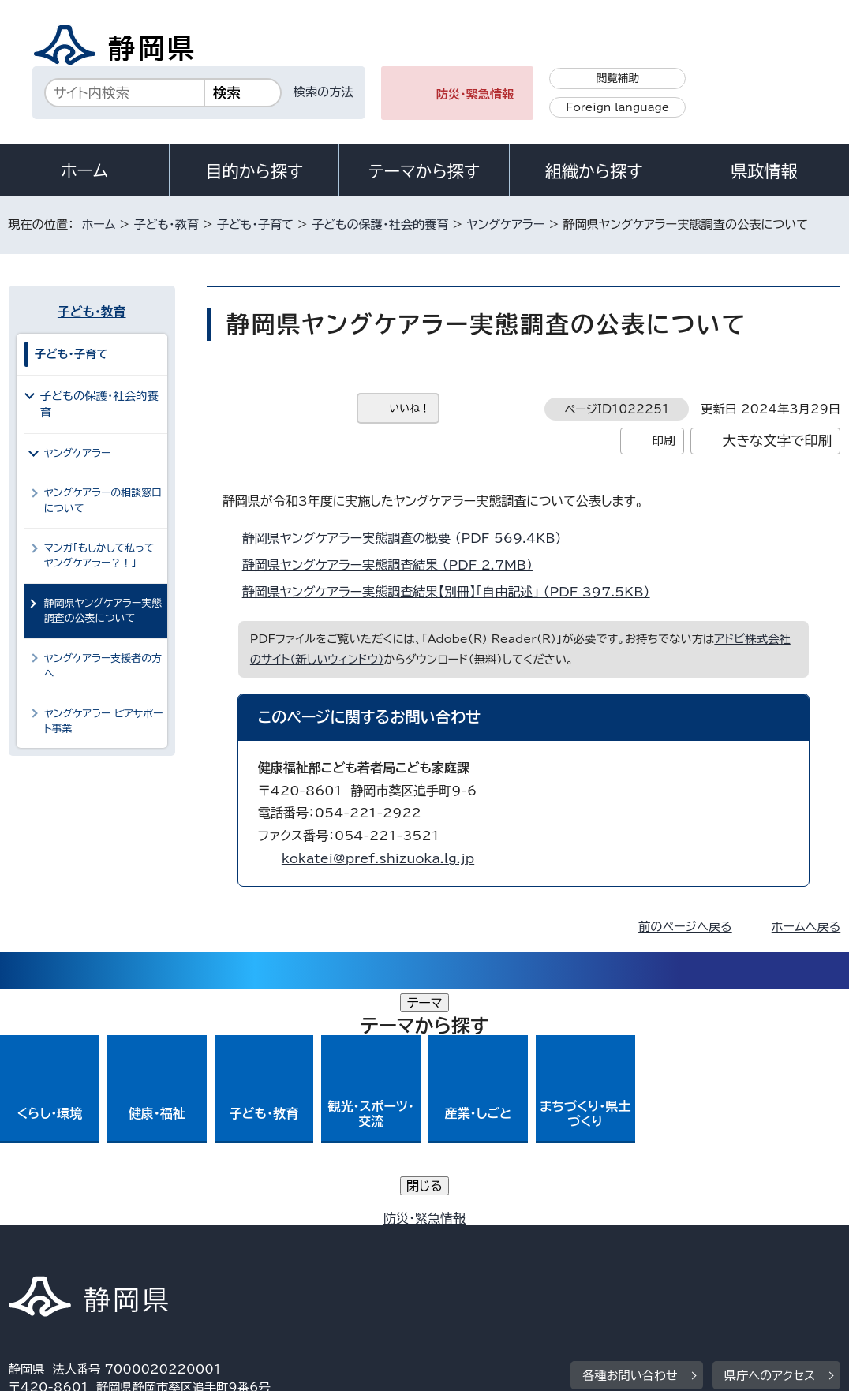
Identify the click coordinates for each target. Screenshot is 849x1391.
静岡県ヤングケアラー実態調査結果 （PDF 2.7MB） (394, 565)
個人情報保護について (258, 1237)
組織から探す (594, 171)
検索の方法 (323, 92)
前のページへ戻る (685, 927)
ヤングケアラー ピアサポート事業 (103, 721)
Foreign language (617, 107)
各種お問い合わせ (630, 1140)
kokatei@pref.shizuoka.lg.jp (378, 858)
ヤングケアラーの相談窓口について (103, 500)
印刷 (664, 441)
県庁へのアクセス (769, 1140)
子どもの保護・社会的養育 (380, 224)
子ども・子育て (255, 224)
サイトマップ (153, 1256)
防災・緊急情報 (475, 94)
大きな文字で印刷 (777, 440)
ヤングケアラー (505, 224)
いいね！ (410, 408)
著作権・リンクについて (82, 1237)
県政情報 (764, 171)
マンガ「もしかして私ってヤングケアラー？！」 (99, 555)
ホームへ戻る (806, 927)
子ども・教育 (165, 224)
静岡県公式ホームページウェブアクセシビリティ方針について (534, 1237)
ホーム (84, 170)
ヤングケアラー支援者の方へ (103, 666)
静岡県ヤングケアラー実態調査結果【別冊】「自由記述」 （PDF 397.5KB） (453, 591)
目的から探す (254, 171)
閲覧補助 (617, 78)
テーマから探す (424, 171)
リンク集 (43, 1256)
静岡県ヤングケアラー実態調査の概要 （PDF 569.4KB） (408, 538)
